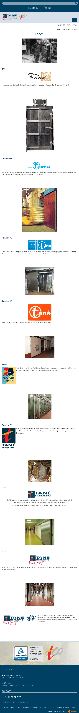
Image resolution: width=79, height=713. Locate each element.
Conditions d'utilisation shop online (42, 707)
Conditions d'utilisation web (19, 707)
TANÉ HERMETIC (64, 25)
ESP (64, 29)
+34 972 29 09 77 (12, 697)
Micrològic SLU (61, 711)
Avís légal (5, 707)
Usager (33, 8)
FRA (75, 29)
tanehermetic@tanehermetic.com (15, 702)
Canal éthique (70, 707)
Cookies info (60, 707)
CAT (58, 29)
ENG (69, 29)
